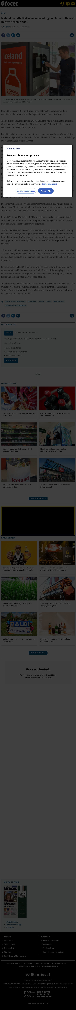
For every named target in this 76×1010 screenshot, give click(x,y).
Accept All (46, 190)
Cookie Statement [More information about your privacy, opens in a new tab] (49, 183)
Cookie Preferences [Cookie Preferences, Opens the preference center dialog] (26, 190)
